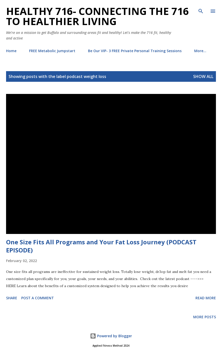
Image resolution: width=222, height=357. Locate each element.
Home (11, 50)
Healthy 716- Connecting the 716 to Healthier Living (97, 16)
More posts (204, 316)
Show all (203, 76)
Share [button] (11, 297)
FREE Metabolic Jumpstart (52, 50)
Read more (205, 297)
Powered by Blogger (111, 335)
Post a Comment (37, 297)
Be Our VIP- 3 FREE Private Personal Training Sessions (135, 50)
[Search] (201, 9)
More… (200, 50)
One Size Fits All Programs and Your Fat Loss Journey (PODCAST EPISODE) (101, 246)
